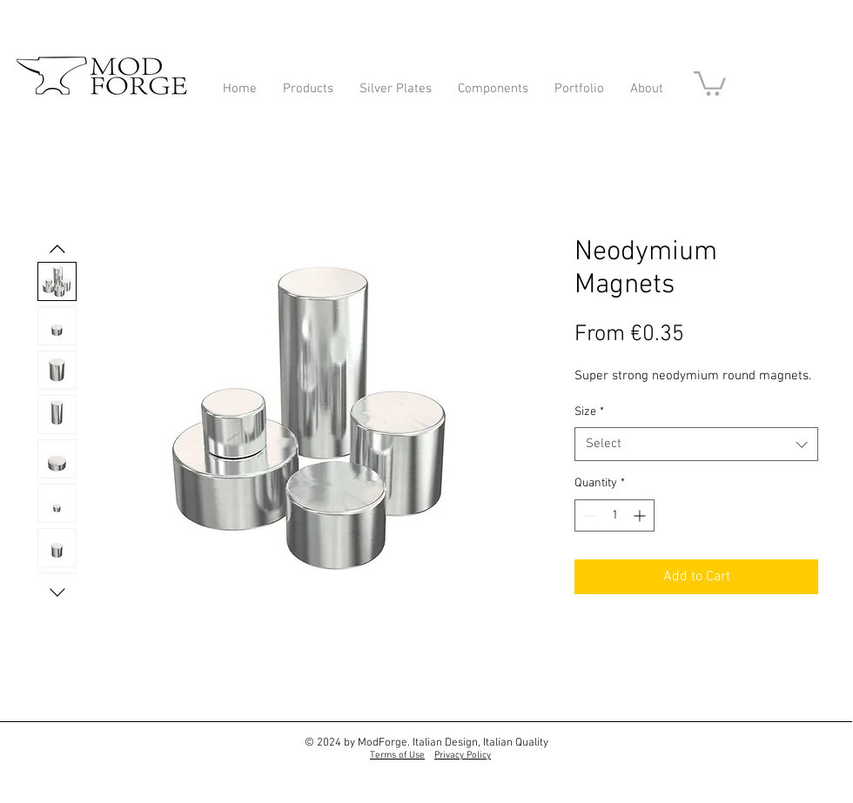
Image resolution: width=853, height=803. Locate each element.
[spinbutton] (614, 515)
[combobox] (696, 444)
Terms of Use (397, 755)
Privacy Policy (462, 755)
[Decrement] (588, 515)
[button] (710, 82)
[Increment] (641, 515)
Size (589, 412)
